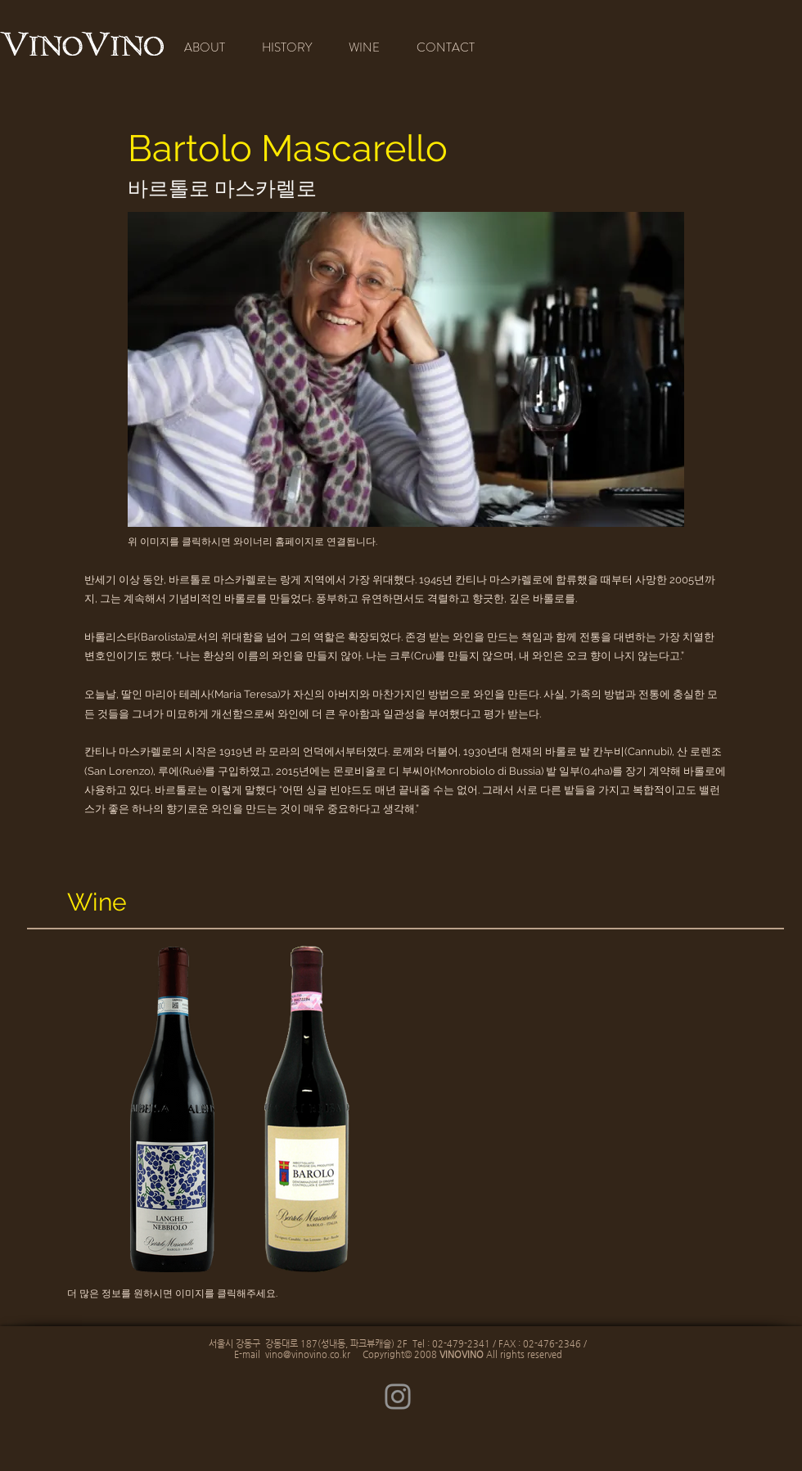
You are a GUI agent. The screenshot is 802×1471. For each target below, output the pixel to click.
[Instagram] (398, 1396)
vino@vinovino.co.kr (307, 1354)
